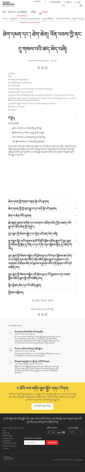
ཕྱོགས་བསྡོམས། (12, 110)
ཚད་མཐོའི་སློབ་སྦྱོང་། (22, 12)
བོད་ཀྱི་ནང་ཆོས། (12, 12)
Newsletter (7, 441)
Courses (6, 448)
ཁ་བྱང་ (78, 2)
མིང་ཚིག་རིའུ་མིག (54, 2)
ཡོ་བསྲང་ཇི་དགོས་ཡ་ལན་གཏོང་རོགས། (13, 428)
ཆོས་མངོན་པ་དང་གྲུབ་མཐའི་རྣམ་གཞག (30, 19)
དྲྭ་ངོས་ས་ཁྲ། (6, 433)
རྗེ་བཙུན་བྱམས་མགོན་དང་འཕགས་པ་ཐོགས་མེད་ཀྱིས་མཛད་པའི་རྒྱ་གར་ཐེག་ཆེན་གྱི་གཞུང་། (30, 89)
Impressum (78, 460)
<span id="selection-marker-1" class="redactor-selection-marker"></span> (42, 177)
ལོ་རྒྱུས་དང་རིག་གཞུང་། (78, 19)
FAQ (4, 431)
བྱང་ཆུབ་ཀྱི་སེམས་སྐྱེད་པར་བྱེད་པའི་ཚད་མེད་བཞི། (20, 92)
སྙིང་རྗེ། (37, 300)
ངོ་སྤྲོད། (10, 76)
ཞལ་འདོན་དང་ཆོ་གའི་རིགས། (63, 19)
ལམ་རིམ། (5, 19)
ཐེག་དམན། (43, 300)
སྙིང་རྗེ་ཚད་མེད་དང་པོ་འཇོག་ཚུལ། (16, 107)
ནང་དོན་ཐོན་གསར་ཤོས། (9, 443)
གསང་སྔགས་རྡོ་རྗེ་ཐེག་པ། (48, 19)
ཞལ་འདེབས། (43, 13)
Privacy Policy (8, 438)
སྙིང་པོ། (4, 12)
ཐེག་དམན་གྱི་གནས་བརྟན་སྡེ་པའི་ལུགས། (18, 79)
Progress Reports (9, 446)
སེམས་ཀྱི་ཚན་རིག (13, 19)
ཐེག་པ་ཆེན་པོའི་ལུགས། (14, 86)
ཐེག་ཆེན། (50, 300)
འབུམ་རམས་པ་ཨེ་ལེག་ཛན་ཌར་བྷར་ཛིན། (38, 61)
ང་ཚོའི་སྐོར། (33, 12)
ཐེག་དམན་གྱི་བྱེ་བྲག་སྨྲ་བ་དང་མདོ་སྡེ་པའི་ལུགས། (20, 83)
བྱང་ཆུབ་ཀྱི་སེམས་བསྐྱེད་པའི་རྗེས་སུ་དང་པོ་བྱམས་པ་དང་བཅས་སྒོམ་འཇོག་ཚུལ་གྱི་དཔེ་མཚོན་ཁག (32, 103)
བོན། (33, 300)
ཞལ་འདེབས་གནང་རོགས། (42, 406)
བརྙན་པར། (67, 2)
